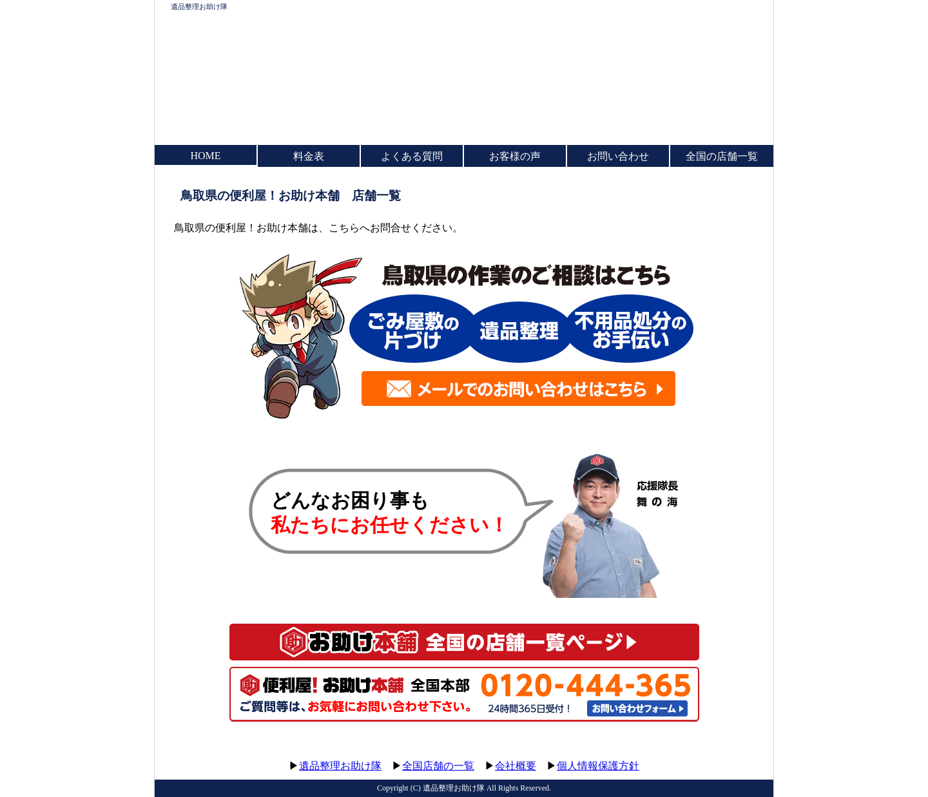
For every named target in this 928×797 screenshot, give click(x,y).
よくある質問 (412, 156)
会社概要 (515, 765)
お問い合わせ (618, 156)
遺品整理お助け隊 (199, 6)
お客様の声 (515, 156)
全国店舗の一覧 (438, 765)
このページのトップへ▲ (712, 753)
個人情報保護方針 (598, 765)
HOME (205, 155)
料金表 (308, 156)
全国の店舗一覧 (722, 156)
